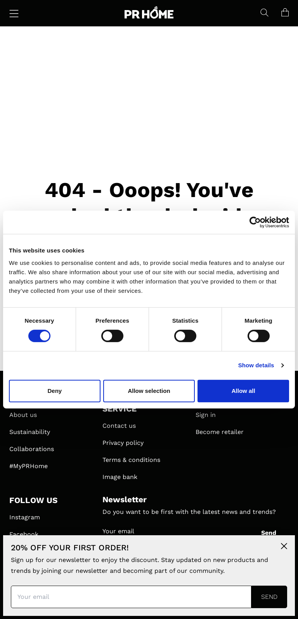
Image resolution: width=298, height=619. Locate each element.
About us (23, 414)
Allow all (243, 390)
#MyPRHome (28, 466)
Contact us (119, 425)
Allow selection (149, 390)
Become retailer (220, 432)
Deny (54, 390)
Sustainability (29, 432)
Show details (256, 365)
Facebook (23, 534)
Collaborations (31, 449)
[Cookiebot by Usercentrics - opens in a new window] (255, 222)
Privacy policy (123, 442)
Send (268, 532)
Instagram (24, 517)
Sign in (206, 414)
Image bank (119, 477)
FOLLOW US (33, 500)
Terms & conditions (131, 459)
